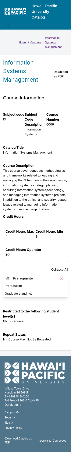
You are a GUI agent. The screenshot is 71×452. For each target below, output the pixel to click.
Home (23, 42)
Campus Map (13, 412)
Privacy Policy (13, 427)
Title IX (9, 422)
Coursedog (59, 440)
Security (10, 417)
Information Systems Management (53, 42)
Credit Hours (13, 217)
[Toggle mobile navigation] (8, 25)
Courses (35, 42)
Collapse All (59, 269)
